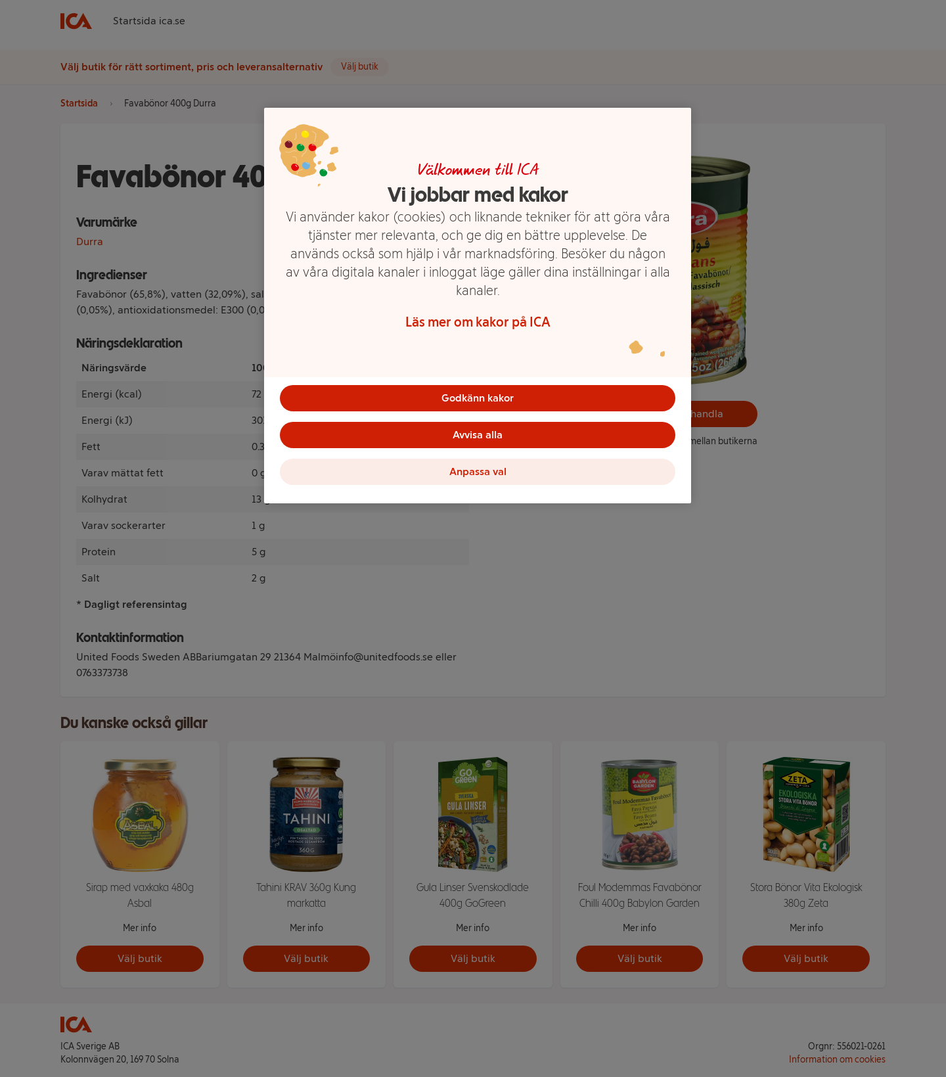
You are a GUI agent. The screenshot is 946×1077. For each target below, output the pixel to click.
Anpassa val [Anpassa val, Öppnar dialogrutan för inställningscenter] (478, 471)
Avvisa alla (478, 434)
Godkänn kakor (477, 398)
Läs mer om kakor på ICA (478, 322)
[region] (477, 305)
